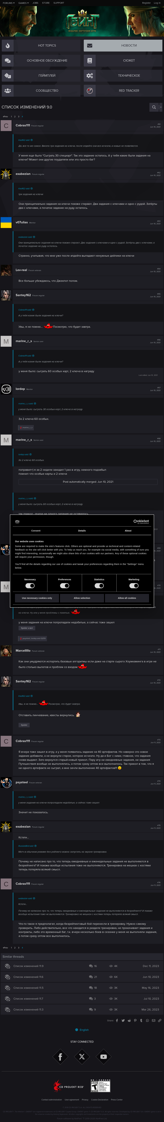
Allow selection (82, 598)
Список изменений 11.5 (29, 988)
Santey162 (24, 295)
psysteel (23, 782)
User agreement (72, 1099)
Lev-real (22, 270)
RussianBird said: (27, 846)
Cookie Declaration (99, 1099)
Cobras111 (24, 125)
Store (46, 2)
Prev (6, 116)
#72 (154, 681)
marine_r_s (25, 341)
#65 (154, 295)
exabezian (24, 174)
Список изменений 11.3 (29, 1009)
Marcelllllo (24, 651)
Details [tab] (82, 530)
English (82, 1030)
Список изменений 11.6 (29, 977)
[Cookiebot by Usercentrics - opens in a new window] (135, 521)
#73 (155, 741)
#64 (154, 270)
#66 (154, 341)
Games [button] (22, 3)
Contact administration (51, 1099)
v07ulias (23, 222)
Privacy (85, 1099)
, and (35, 638)
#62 (154, 174)
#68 (154, 440)
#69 (154, 549)
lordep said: (24, 454)
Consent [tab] (36, 530)
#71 (154, 650)
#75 (155, 826)
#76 (155, 883)
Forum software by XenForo (82, 1118)
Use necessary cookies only (37, 598)
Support (58, 2)
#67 (154, 389)
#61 (154, 125)
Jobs (35, 2)
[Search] (154, 107)
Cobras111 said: (25, 310)
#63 (154, 222)
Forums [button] (7, 3)
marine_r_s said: (26, 403)
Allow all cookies (127, 598)
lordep (21, 389)
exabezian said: (26, 237)
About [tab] (128, 530)
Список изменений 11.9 (29, 966)
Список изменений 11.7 (29, 998)
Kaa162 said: (25, 140)
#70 (154, 586)
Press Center (117, 1099)
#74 (155, 782)
